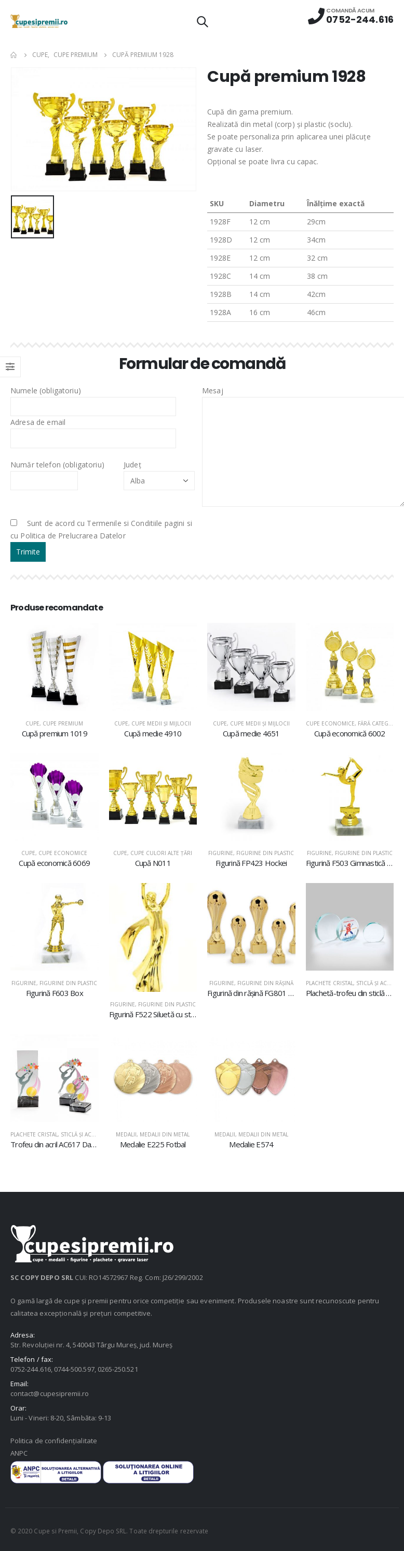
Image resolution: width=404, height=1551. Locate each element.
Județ (159, 472)
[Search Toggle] (202, 21)
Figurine (220, 853)
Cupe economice (330, 723)
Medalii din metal (165, 1134)
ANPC (19, 1453)
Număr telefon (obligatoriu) (57, 472)
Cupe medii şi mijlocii (161, 723)
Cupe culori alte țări (161, 853)
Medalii (126, 1134)
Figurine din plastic (265, 853)
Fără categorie (379, 723)
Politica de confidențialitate (53, 1440)
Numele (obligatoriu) (93, 398)
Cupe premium (63, 723)
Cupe (32, 723)
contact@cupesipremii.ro (49, 1393)
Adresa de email (93, 429)
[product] (54, 667)
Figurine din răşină (265, 983)
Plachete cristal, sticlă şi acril (350, 983)
